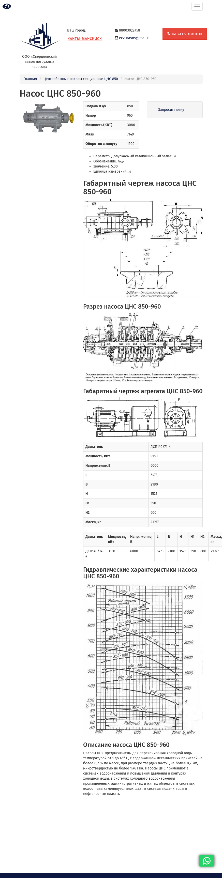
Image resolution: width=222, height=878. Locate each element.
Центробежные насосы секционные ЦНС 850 (80, 79)
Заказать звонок (184, 34)
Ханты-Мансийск (85, 39)
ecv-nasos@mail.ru (135, 38)
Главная (30, 79)
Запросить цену (171, 110)
